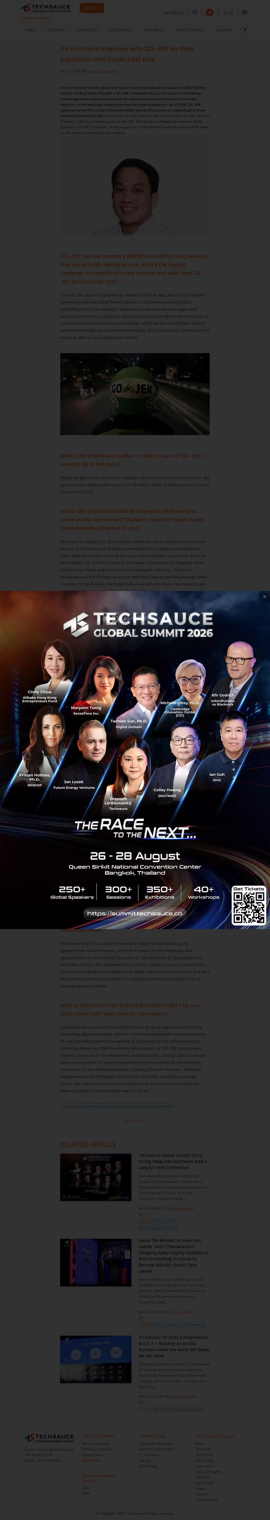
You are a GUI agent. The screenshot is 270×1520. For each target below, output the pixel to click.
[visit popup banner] (135, 760)
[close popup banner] (264, 596)
